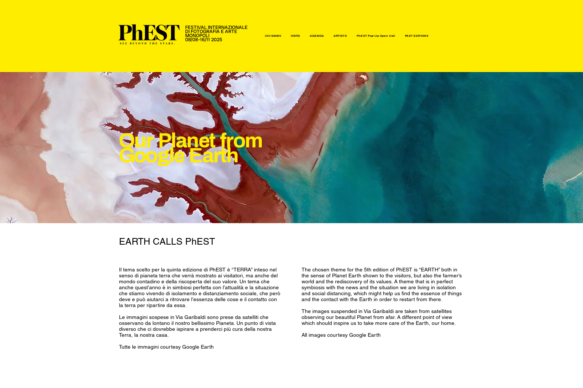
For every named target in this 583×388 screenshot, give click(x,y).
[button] (273, 36)
